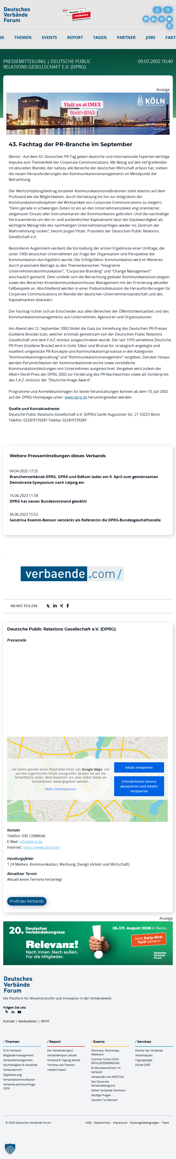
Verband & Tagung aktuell (63, 1060)
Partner (126, 37)
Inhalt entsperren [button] (139, 767)
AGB (88, 1122)
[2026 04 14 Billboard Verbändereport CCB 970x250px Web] (88, 95)
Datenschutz (102, 1122)
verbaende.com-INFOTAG (107, 1077)
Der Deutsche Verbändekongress (103, 1083)
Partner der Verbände (149, 1050)
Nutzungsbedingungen (144, 1122)
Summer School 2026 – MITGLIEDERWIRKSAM (106, 1061)
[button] (10, 1149)
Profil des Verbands (27, 901)
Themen (23, 37)
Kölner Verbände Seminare (108, 1090)
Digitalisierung (12, 1074)
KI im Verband (12, 1050)
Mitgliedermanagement (18, 1055)
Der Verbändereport (60, 1050)
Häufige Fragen (101, 1095)
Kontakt (9, 1021)
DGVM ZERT (143, 1065)
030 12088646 (33, 835)
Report (75, 37)
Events (49, 37)
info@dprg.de (31, 841)
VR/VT (45, 1021)
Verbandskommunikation (19, 1079)
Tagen (100, 37)
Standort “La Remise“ (104, 1100)
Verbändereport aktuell (62, 1055)
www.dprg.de (76, 397)
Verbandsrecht (12, 1069)
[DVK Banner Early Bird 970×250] (88, 924)
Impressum (120, 1122)
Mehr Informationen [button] (60, 789)
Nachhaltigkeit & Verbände (20, 1065)
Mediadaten (28, 1021)
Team (165, 1122)
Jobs (150, 37)
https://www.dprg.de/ (41, 847)
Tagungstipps (143, 1060)
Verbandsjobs (144, 1055)
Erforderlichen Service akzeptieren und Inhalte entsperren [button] (139, 786)
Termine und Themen (61, 1065)
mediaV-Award (56, 1069)
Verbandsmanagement (18, 1060)
